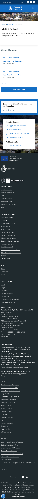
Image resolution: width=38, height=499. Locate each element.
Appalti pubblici (5, 226)
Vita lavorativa (5, 259)
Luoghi (3, 288)
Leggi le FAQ (5, 394)
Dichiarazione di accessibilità (9, 388)
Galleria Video (5, 296)
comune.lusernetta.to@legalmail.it (15, 321)
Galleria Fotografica (11, 57)
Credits (3, 420)
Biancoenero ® (13, 492)
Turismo (3, 256)
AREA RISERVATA (18, 496)
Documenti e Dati (6, 198)
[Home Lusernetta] (18, 8)
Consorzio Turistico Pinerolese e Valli (12, 454)
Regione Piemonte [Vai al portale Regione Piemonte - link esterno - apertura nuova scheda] (7, 2)
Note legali (4, 414)
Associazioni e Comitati (8, 302)
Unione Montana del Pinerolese (10, 448)
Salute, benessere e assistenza (10, 250)
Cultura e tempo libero (8, 235)
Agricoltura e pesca (7, 217)
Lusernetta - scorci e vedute (12, 61)
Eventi (3, 285)
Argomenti (10, 25)
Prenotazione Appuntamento (10, 397)
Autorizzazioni (5, 229)
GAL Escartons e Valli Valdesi (10, 457)
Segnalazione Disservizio (8, 399)
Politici (3, 207)
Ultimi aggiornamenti (7, 423)
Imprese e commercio (7, 244)
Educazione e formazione (8, 238)
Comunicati (4, 272)
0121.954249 (8, 314)
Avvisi (3, 275)
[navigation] (4, 8)
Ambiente (4, 220)
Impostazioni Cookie (7, 417)
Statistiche (4, 426)
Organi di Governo (6, 190)
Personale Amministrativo (9, 204)
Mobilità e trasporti (7, 247)
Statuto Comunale (6, 408)
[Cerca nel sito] (33, 8)
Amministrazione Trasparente (10, 385)
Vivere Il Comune (19, 89)
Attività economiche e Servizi (10, 299)
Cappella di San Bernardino (12, 75)
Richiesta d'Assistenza (8, 402)
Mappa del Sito (5, 429)
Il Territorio (4, 291)
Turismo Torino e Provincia (9, 451)
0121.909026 (7, 312)
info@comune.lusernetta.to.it (14, 323)
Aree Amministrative (7, 193)
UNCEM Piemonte (6, 460)
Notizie (3, 269)
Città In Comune (22, 487)
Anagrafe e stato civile (8, 223)
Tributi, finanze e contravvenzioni (11, 253)
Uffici (2, 196)
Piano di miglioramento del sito (10, 391)
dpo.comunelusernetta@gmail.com (16, 374)
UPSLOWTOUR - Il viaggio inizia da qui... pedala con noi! (18, 463)
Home (3, 25)
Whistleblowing (6, 432)
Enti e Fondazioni (6, 201)
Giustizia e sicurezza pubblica (10, 241)
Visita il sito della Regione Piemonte (12, 442)
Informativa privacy (7, 411)
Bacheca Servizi (6, 405)
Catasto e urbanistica (7, 232)
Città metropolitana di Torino (9, 445)
